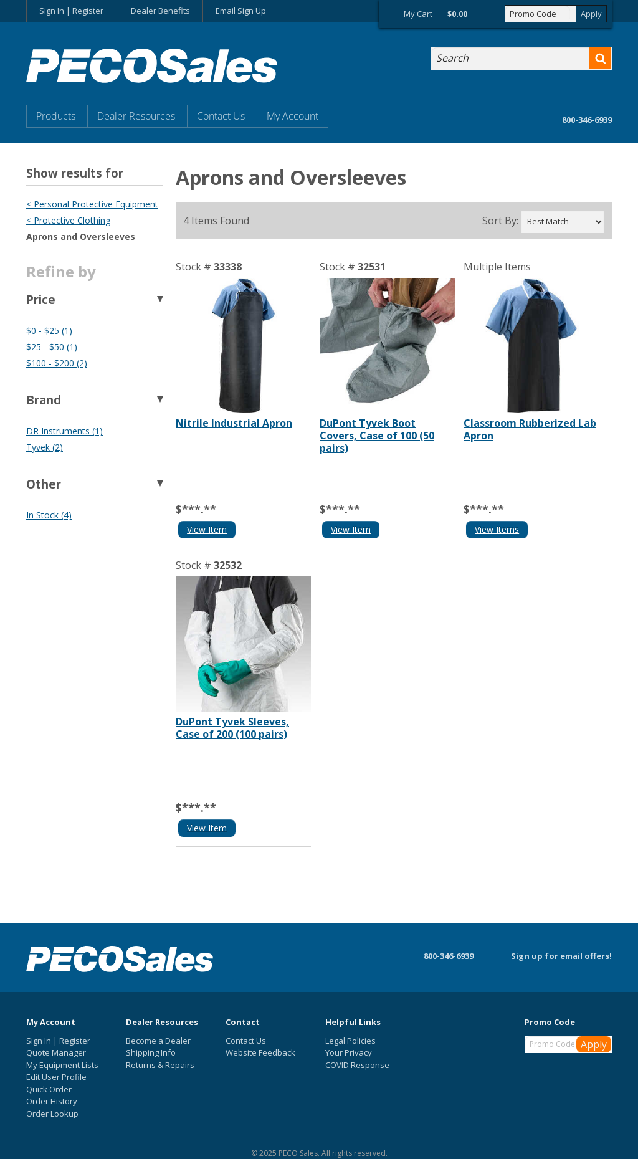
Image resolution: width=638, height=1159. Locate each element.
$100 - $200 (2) (56, 363)
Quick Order (49, 1089)
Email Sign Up (241, 10)
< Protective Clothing (68, 220)
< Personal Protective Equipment (92, 204)
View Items (497, 529)
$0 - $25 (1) (49, 330)
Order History (51, 1101)
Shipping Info (151, 1052)
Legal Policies (350, 1040)
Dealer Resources (136, 116)
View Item (207, 529)
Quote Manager (56, 1052)
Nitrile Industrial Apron (234, 423)
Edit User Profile (56, 1076)
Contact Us (221, 116)
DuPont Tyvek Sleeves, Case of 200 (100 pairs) (232, 728)
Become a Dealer (158, 1040)
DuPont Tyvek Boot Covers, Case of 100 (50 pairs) (377, 435)
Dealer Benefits (160, 10)
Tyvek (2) (44, 447)
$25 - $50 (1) (51, 347)
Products (55, 116)
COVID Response (357, 1065)
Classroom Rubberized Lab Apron (530, 429)
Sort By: (500, 220)
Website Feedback (260, 1052)
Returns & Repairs (160, 1065)
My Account (292, 116)
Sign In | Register (71, 10)
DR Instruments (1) (64, 431)
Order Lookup (52, 1113)
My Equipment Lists (62, 1065)
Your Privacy (348, 1052)
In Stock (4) (49, 515)
